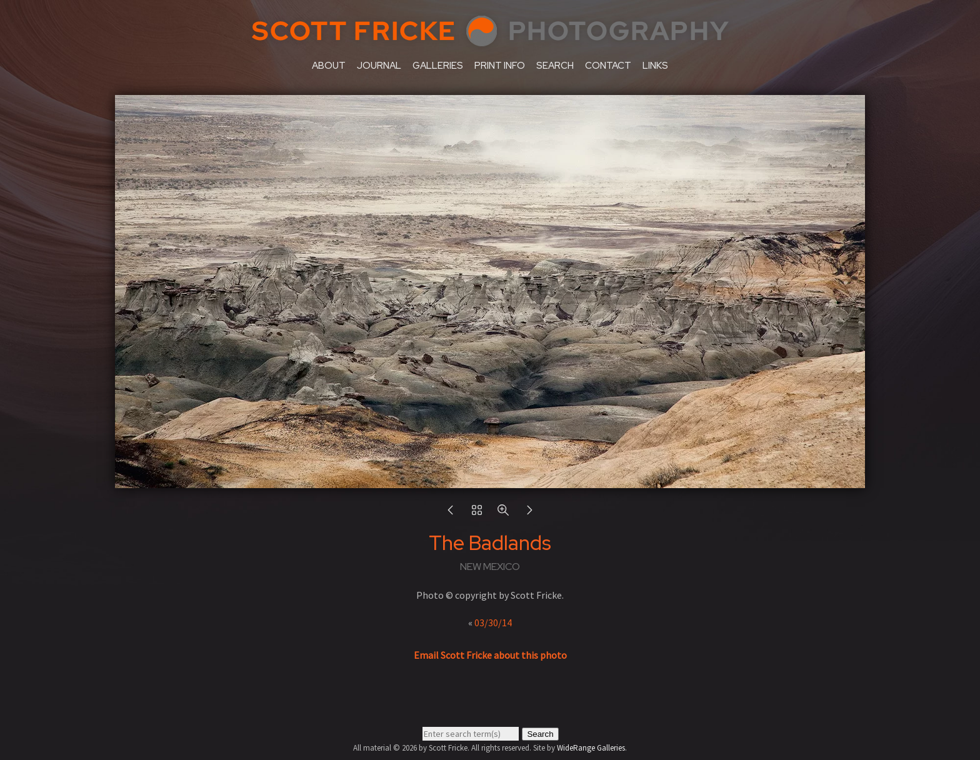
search (555, 65)
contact (608, 65)
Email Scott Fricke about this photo (490, 655)
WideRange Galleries (591, 747)
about (329, 65)
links (655, 65)
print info (499, 65)
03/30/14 (493, 622)
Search (540, 734)
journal (379, 65)
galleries (437, 65)
